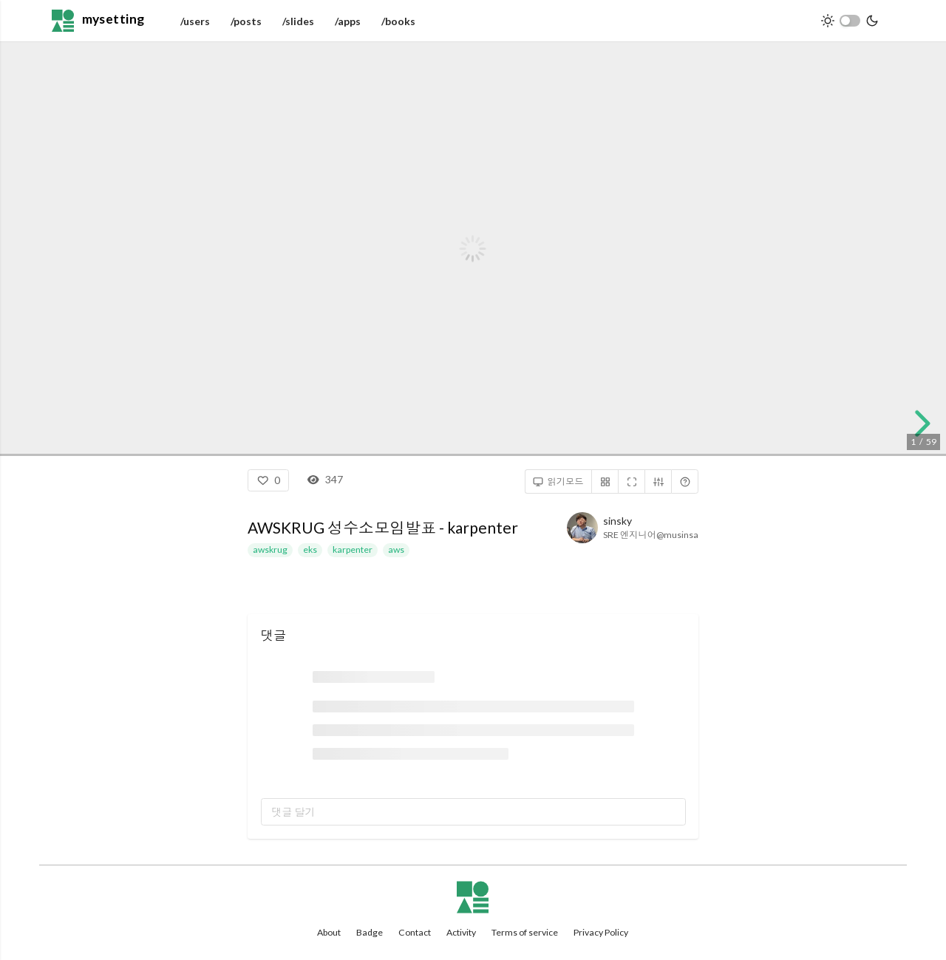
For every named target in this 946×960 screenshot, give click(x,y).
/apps (348, 21)
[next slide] (920, 423)
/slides (298, 21)
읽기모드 (558, 482)
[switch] (850, 21)
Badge (369, 932)
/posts (246, 21)
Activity (461, 932)
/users (195, 21)
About (329, 932)
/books (398, 21)
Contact (414, 932)
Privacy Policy (601, 932)
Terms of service (524, 932)
